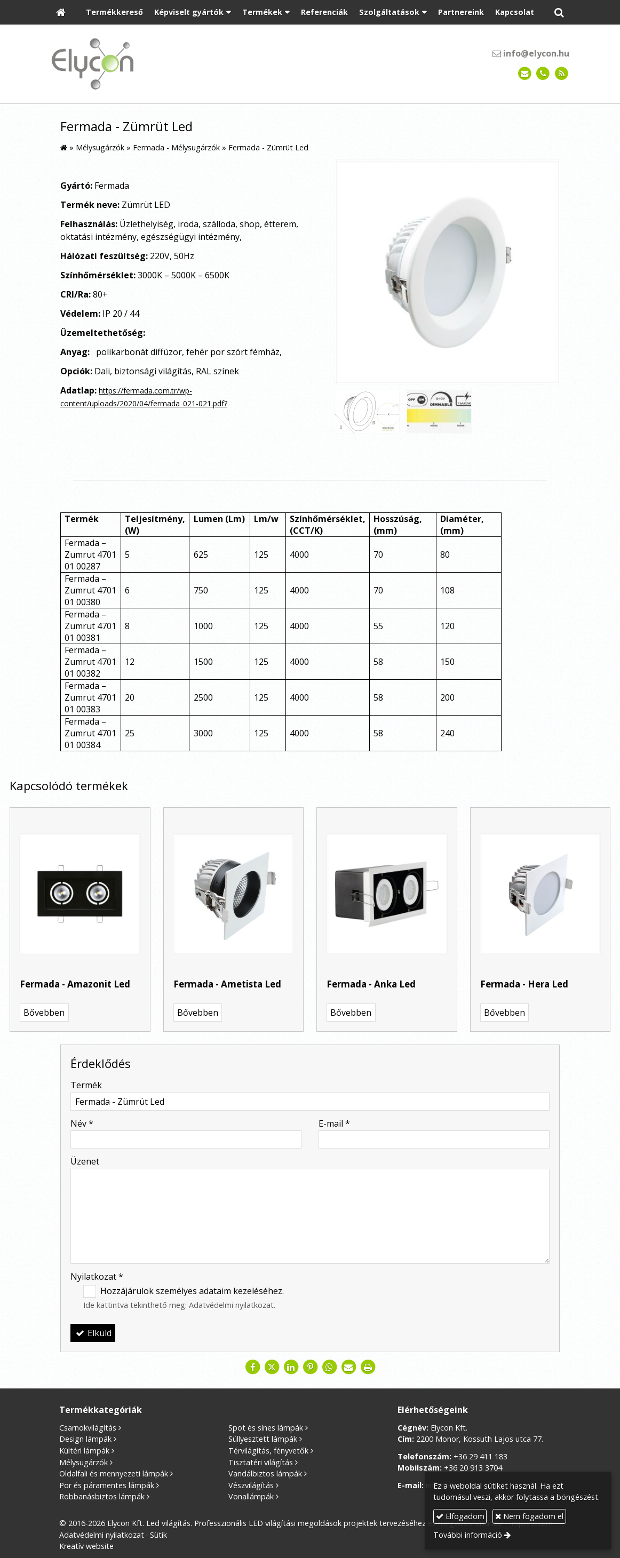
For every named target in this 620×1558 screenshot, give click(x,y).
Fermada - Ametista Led (227, 984)
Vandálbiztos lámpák (265, 1473)
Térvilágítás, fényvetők (268, 1450)
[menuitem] (114, 12)
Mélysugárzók (83, 1462)
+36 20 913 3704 (473, 1468)
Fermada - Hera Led (524, 984)
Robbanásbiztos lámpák (102, 1496)
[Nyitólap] (60, 12)
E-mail (334, 1123)
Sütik (158, 1535)
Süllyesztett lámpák (262, 1439)
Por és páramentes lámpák (106, 1485)
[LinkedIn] (290, 1367)
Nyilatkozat (96, 1276)
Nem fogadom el (529, 1516)
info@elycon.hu (530, 53)
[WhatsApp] (329, 1367)
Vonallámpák (251, 1496)
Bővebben (44, 1012)
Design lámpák (85, 1439)
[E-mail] (524, 74)
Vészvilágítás (251, 1485)
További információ (467, 1535)
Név (81, 1123)
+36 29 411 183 (480, 1456)
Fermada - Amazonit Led (75, 984)
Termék (86, 1085)
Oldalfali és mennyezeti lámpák (113, 1473)
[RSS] (561, 74)
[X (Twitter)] (271, 1367)
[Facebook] (252, 1367)
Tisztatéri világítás (260, 1462)
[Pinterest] (310, 1367)
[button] (559, 12)
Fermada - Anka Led (371, 984)
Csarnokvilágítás (87, 1428)
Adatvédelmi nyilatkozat (231, 1305)
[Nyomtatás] (367, 1367)
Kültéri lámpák (84, 1450)
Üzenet (84, 1161)
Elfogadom (460, 1516)
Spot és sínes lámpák (265, 1428)
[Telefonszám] (543, 74)
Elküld (93, 1333)
